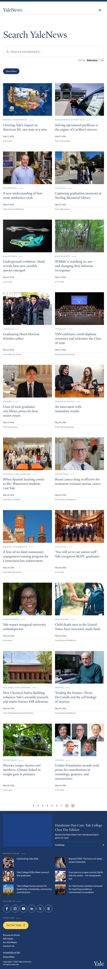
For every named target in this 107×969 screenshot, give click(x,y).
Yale (99, 964)
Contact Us (8, 946)
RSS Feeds (8, 938)
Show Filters (11, 71)
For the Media (10, 942)
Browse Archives (11, 935)
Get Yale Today (16, 925)
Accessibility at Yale (11, 952)
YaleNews (12, 10)
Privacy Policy (9, 957)
